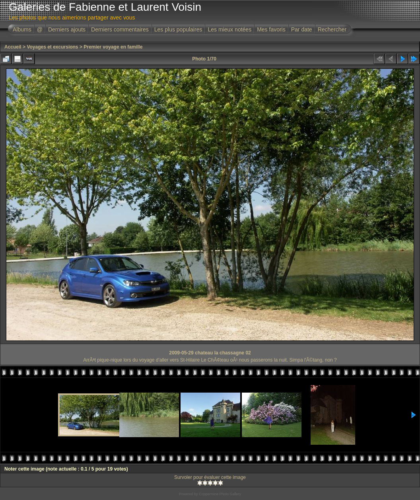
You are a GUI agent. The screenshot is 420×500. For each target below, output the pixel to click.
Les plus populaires (178, 29)
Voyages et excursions (52, 47)
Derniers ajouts (67, 29)
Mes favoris (271, 29)
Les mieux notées (229, 29)
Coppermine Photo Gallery (220, 494)
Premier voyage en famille (113, 47)
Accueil (12, 47)
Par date (301, 29)
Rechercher (332, 29)
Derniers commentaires (120, 29)
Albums (22, 29)
